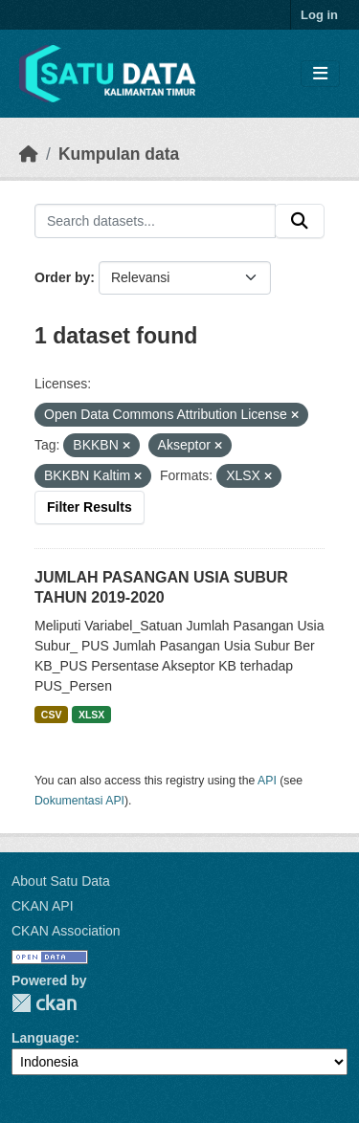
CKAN (44, 1003)
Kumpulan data (118, 154)
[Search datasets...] (155, 221)
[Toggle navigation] (320, 74)
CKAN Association (66, 930)
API (267, 780)
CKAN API (42, 906)
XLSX (91, 714)
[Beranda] (28, 154)
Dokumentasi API (79, 800)
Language (43, 1038)
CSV (51, 714)
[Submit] (300, 221)
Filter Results (89, 507)
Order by (62, 277)
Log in (319, 15)
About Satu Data (60, 881)
